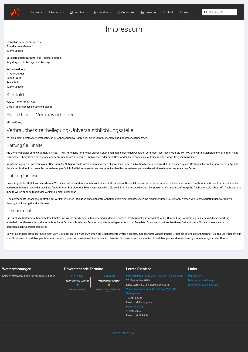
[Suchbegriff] (219, 12)
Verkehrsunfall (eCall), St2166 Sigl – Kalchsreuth (154, 275)
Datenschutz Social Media (203, 284)
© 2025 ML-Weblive (124, 333)
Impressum (194, 275)
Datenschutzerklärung (201, 280)
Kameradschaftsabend (109, 281)
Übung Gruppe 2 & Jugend (77, 281)
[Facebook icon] (124, 339)
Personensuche (135, 306)
